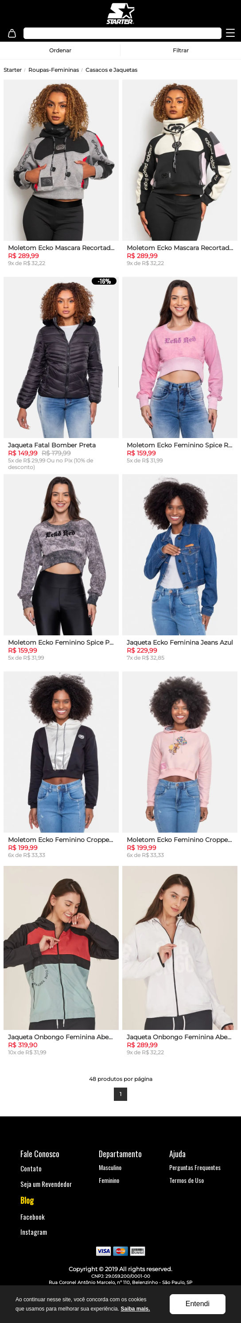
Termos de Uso (186, 1180)
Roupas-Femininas (53, 70)
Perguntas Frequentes (195, 1167)
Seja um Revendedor (46, 1184)
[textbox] (107, 33)
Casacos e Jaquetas (111, 70)
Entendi (198, 1303)
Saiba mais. (135, 1309)
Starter (13, 70)
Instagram (33, 1232)
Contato (31, 1168)
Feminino (109, 1180)
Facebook (32, 1216)
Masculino (110, 1167)
